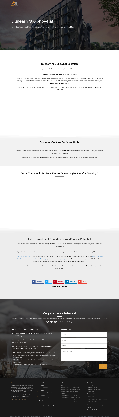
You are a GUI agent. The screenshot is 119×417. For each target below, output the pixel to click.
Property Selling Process (94, 408)
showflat (19, 259)
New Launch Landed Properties (71, 388)
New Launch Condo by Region (70, 400)
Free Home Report (92, 400)
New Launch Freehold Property (71, 394)
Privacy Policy (82, 415)
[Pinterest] (48, 404)
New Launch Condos (68, 384)
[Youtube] (53, 404)
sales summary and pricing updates (59, 259)
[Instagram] (43, 404)
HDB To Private (91, 406)
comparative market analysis (38, 259)
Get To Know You (104, 415)
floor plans (26, 259)
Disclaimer (90, 415)
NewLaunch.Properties (46, 396)
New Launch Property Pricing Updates (69, 391)
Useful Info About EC (92, 386)
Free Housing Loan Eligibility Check (97, 398)
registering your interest (25, 256)
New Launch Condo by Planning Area (72, 398)
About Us (14, 398)
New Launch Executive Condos (70, 386)
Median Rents (90, 392)
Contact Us (22, 398)
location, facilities (97, 256)
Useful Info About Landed (94, 388)
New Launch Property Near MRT (71, 396)
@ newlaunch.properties (46, 391)
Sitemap (96, 415)
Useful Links (90, 390)
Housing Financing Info (93, 384)
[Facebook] (38, 404)
